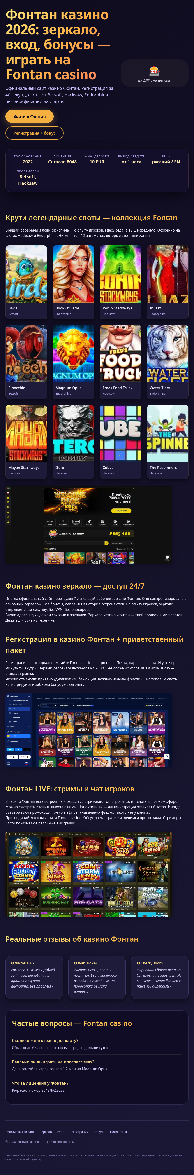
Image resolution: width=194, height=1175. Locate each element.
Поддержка (118, 1132)
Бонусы (99, 1132)
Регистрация (79, 1132)
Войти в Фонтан (29, 116)
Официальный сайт (19, 1132)
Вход (60, 1132)
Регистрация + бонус (34, 133)
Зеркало (46, 1132)
